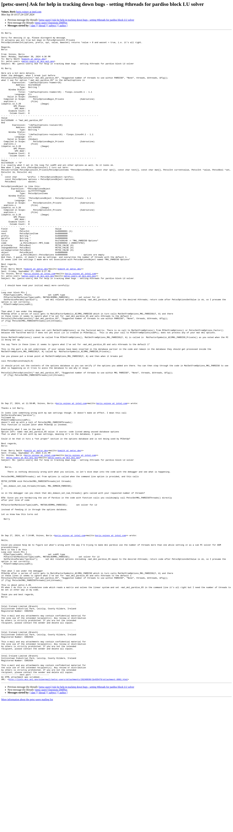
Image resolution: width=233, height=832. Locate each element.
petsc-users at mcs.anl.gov (38, 67)
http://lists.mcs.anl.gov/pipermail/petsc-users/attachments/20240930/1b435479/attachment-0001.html (68, 809)
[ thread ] (42, 25)
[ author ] (62, 25)
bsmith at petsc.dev (33, 64)
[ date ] (33, 25)
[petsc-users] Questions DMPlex (51, 22)
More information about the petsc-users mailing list (27, 829)
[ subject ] (52, 25)
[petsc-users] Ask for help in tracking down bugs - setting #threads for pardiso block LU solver (86, 20)
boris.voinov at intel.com (28, 11)
